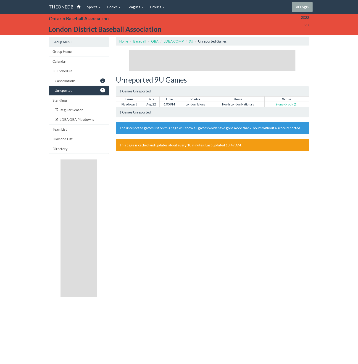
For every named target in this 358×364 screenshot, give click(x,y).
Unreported (80, 90)
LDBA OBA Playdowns (74, 119)
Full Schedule (62, 71)
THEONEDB (61, 6)
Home (123, 41)
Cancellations (80, 80)
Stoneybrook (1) (286, 104)
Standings (60, 100)
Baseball (139, 41)
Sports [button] (93, 7)
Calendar (59, 61)
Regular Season (69, 110)
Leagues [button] (135, 7)
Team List (60, 129)
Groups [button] (157, 7)
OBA (154, 41)
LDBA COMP (173, 41)
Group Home (62, 51)
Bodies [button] (114, 7)
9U (191, 41)
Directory (60, 149)
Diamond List (63, 139)
